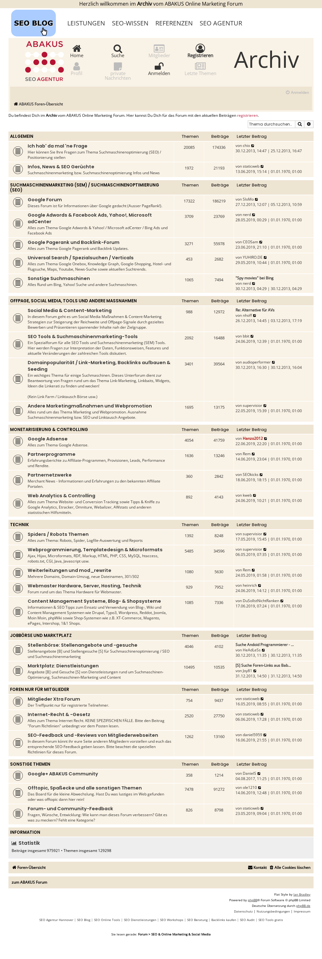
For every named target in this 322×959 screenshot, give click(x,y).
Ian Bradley (301, 894)
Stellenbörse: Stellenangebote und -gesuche (82, 645)
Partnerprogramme (51, 454)
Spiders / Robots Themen (58, 534)
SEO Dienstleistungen (140, 920)
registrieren (247, 115)
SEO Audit (247, 920)
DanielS (249, 773)
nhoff (247, 315)
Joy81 (247, 670)
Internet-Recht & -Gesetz (59, 714)
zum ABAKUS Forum (29, 882)
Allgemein (21, 136)
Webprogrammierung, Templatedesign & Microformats (95, 550)
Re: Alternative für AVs (255, 310)
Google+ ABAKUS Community (63, 774)
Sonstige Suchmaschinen (59, 278)
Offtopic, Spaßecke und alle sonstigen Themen (85, 788)
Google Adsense (48, 439)
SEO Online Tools (107, 920)
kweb (247, 495)
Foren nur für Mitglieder (39, 689)
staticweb (251, 166)
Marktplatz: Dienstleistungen (63, 666)
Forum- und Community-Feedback (70, 808)
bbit (246, 336)
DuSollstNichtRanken (261, 600)
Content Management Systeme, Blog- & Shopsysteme (94, 601)
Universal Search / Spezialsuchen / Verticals (81, 258)
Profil (76, 69)
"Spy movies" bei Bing (255, 278)
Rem (247, 453)
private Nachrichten (118, 71)
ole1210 (250, 787)
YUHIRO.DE (253, 257)
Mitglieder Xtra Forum (54, 699)
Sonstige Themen (30, 764)
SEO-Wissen (130, 23)
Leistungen (86, 23)
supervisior (252, 405)
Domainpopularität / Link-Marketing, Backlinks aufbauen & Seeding (99, 365)
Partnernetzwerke (50, 475)
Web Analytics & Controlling (61, 496)
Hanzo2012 (253, 438)
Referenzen (174, 23)
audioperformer (257, 362)
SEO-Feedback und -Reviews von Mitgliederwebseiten (93, 735)
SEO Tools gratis (270, 920)
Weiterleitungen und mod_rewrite (69, 570)
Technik (19, 525)
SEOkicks (250, 474)
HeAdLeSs (252, 650)
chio (246, 145)
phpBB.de (303, 905)
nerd (247, 214)
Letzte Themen (200, 69)
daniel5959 (252, 734)
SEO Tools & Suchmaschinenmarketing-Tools (83, 336)
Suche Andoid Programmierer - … (265, 644)
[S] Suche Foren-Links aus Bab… (263, 665)
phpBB (252, 900)
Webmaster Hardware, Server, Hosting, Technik (85, 586)
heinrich (250, 585)
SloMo (248, 199)
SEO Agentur (221, 23)
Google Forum (45, 200)
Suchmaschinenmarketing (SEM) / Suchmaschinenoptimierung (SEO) (84, 187)
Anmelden (159, 69)
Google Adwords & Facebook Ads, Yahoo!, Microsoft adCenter (90, 218)
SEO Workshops (171, 920)
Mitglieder (159, 51)
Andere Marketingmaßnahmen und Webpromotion (90, 406)
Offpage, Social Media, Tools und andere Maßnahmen (73, 301)
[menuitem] (297, 93)
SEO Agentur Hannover (56, 920)
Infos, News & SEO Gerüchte (61, 167)
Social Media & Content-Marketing (70, 310)
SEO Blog (83, 920)
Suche (117, 51)
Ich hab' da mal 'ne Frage (57, 146)
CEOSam (250, 242)
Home (76, 51)
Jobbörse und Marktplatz (41, 635)
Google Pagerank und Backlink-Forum (73, 242)
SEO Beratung (197, 920)
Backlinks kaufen (223, 920)
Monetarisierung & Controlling (49, 430)
